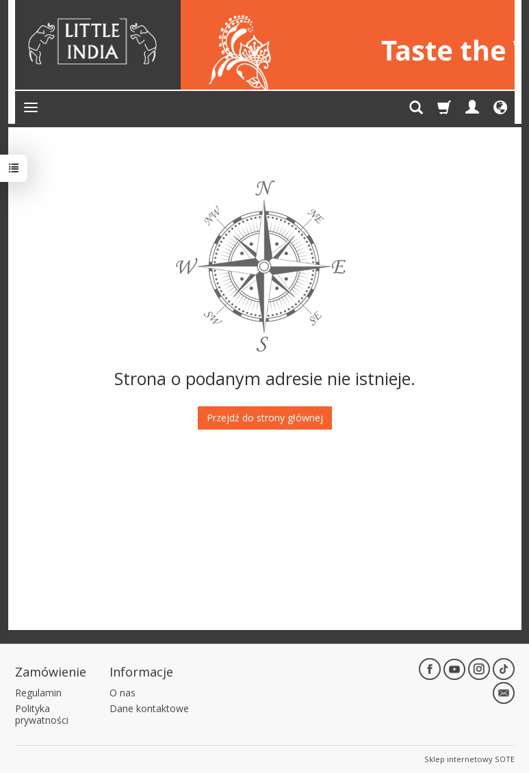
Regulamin (38, 692)
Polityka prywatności (41, 714)
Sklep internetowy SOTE (469, 759)
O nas (122, 692)
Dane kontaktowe (149, 708)
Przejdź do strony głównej (265, 417)
